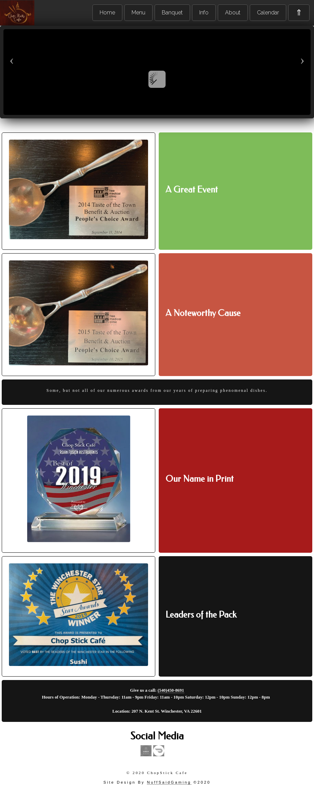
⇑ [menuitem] (298, 12)
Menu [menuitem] (138, 12)
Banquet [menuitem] (172, 12)
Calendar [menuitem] (268, 12)
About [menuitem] (232, 12)
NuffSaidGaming (169, 782)
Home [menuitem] (107, 12)
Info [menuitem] (204, 12)
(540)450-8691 (171, 690)
